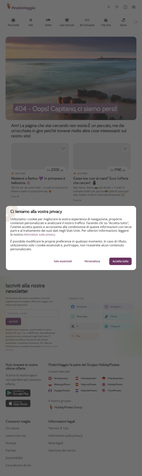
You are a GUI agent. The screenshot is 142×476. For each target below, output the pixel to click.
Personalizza (92, 261)
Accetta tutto (120, 261)
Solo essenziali (63, 261)
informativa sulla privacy (39, 234)
